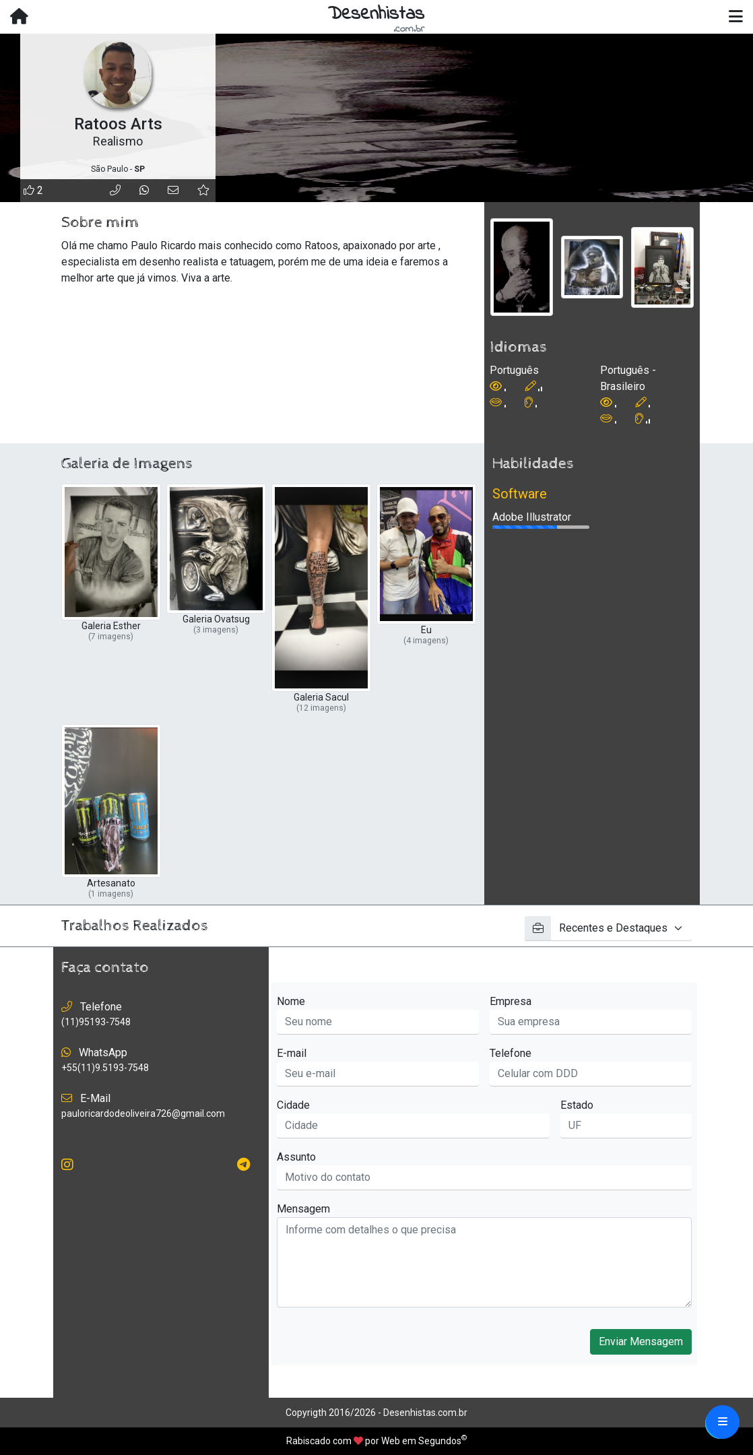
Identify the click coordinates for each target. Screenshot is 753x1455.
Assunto (296, 1157)
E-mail (291, 1053)
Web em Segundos (421, 1440)
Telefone (510, 1053)
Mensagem (303, 1208)
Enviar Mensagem (641, 1341)
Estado (576, 1105)
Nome (291, 1001)
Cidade (293, 1105)
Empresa (510, 1001)
